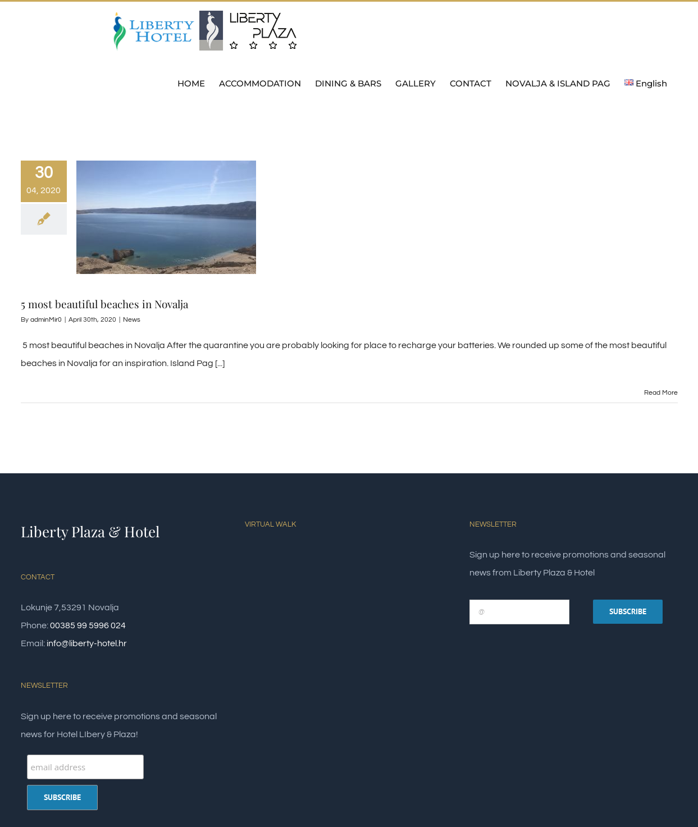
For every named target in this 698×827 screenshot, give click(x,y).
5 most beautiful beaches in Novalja (104, 303)
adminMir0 (46, 319)
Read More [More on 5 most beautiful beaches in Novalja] (661, 392)
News (131, 319)
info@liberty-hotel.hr (87, 643)
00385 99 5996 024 (88, 625)
